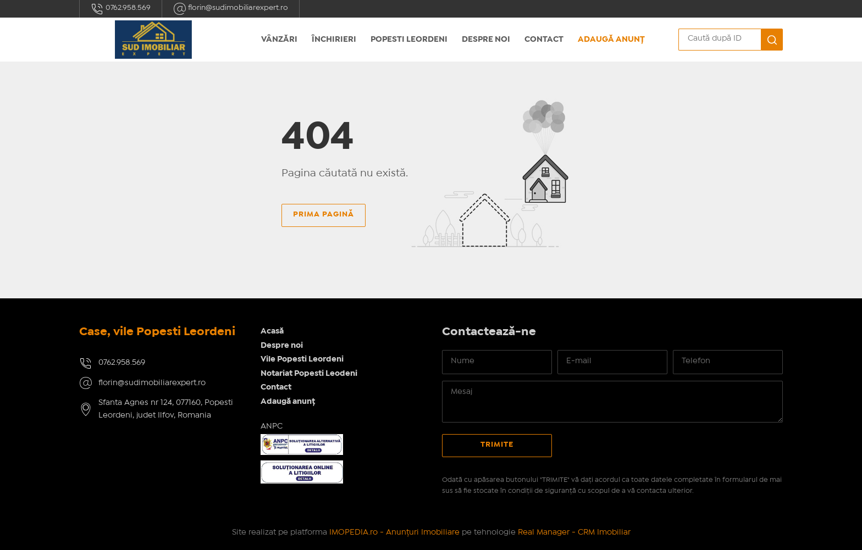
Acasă (272, 331)
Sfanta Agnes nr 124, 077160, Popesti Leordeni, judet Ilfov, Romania (165, 409)
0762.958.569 (121, 8)
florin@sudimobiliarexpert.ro (230, 8)
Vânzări (279, 39)
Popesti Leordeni (409, 39)
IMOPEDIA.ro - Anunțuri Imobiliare (394, 532)
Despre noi (486, 39)
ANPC (272, 426)
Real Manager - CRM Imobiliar (574, 532)
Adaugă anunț (611, 39)
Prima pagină (323, 214)
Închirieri (334, 39)
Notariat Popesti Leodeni (309, 373)
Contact (543, 39)
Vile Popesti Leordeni (302, 359)
